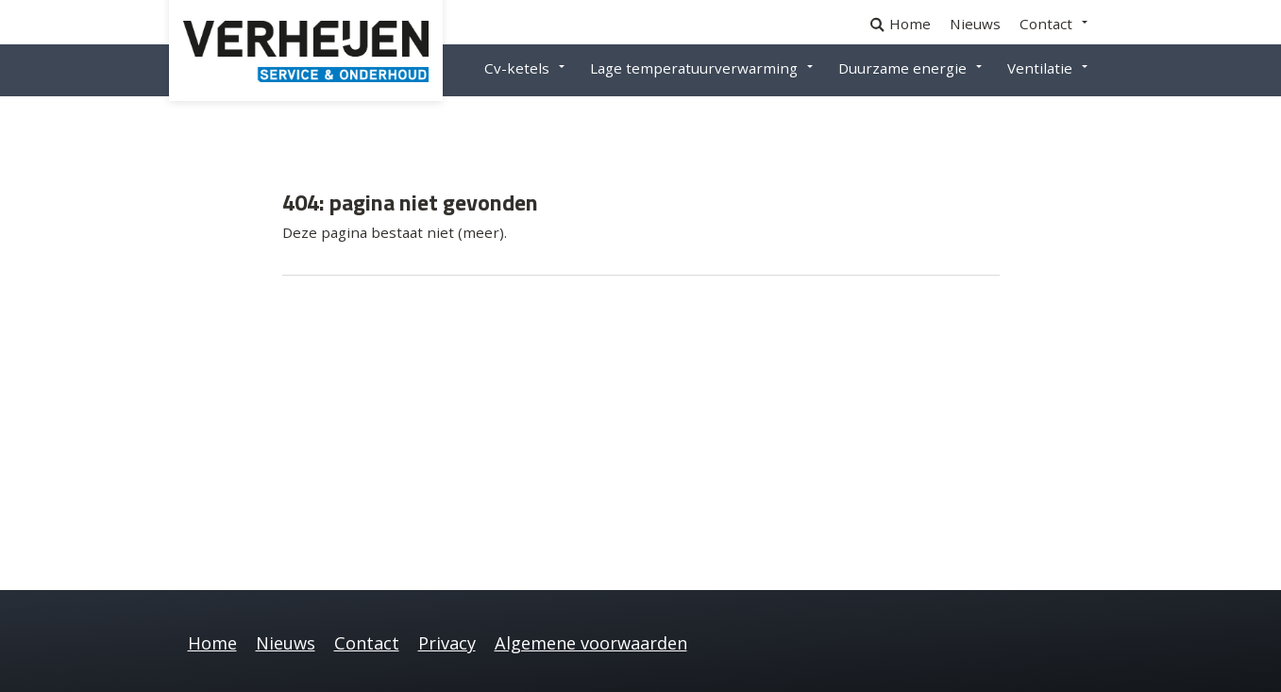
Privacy (447, 643)
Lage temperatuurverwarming (694, 68)
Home (910, 23)
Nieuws (975, 23)
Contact (1046, 23)
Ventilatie (1039, 68)
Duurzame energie (902, 68)
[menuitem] (919, 24)
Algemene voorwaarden (591, 643)
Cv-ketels (516, 68)
